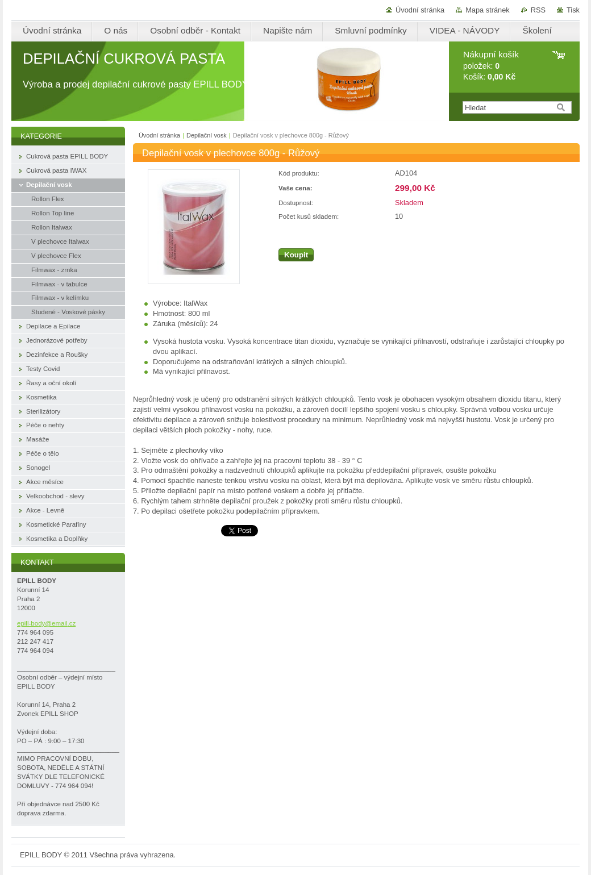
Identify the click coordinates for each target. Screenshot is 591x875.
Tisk (573, 10)
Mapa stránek (487, 10)
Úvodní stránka (420, 10)
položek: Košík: (491, 65)
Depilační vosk (206, 135)
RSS (538, 10)
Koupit (296, 255)
